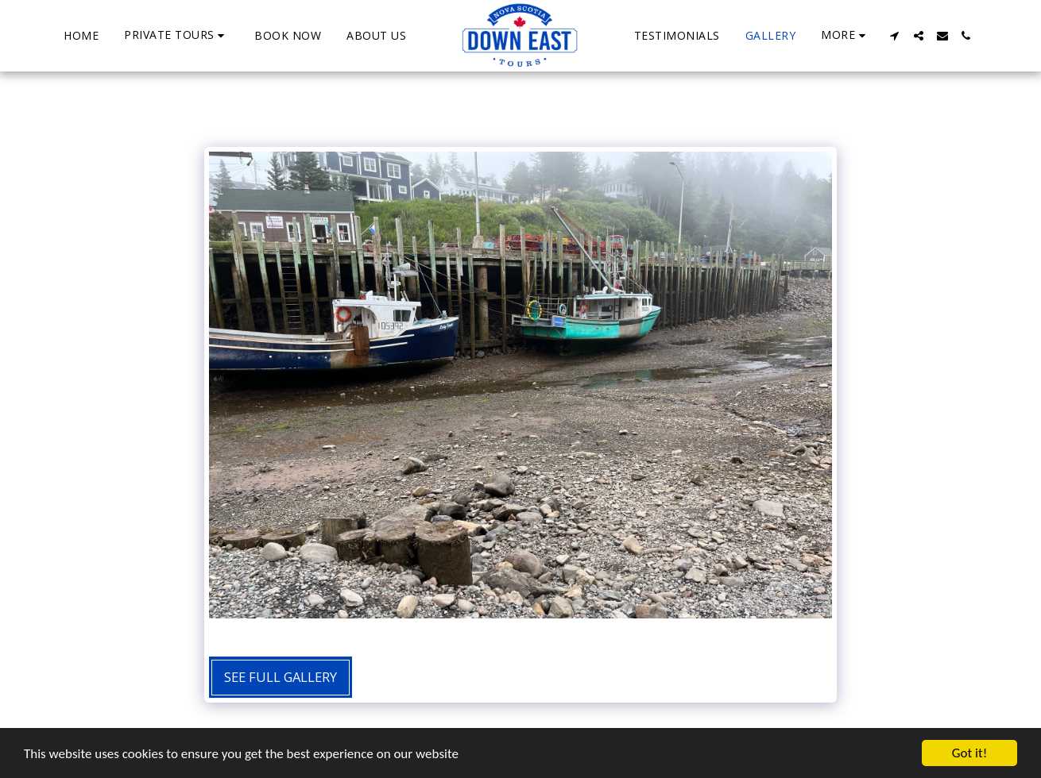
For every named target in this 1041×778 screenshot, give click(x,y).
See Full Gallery (280, 677)
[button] (176, 35)
